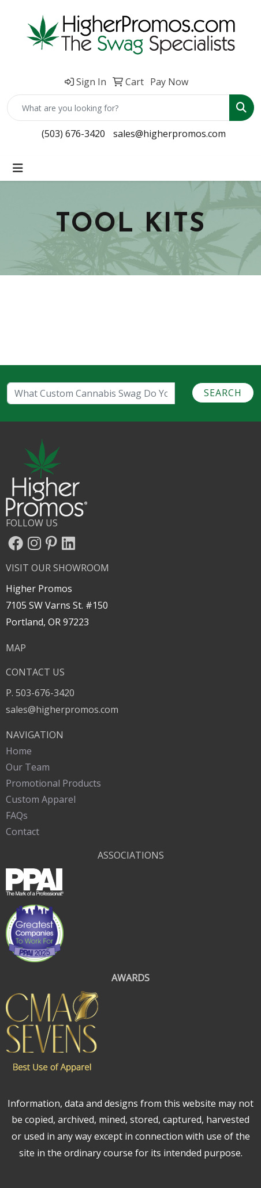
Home (19, 751)
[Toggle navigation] (18, 168)
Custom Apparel (41, 799)
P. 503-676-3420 (40, 692)
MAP (16, 648)
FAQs (17, 815)
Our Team (28, 767)
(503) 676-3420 (73, 133)
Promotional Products (53, 783)
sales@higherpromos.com (169, 133)
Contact (22, 831)
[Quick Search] (118, 107)
